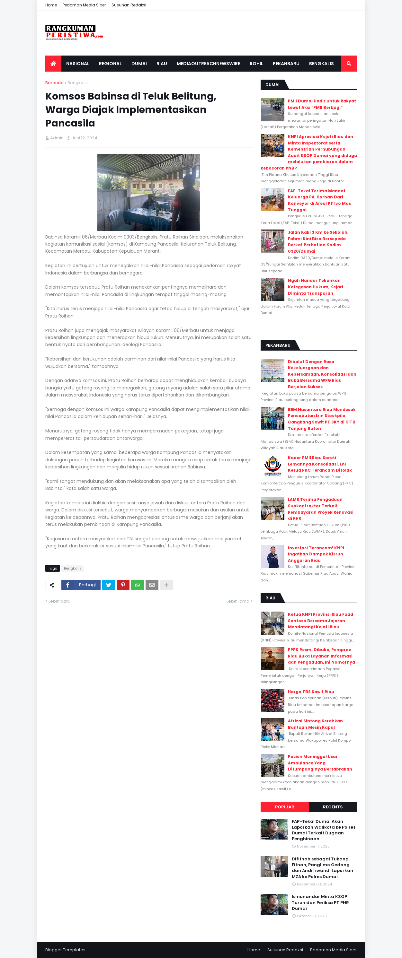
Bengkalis (77, 83)
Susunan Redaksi (129, 5)
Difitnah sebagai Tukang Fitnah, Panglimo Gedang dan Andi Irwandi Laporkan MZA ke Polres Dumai (322, 868)
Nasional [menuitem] (77, 63)
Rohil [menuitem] (256, 63)
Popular (284, 807)
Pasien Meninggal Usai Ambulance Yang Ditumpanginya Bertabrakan (320, 763)
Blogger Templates (65, 950)
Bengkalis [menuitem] (321, 63)
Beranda (54, 83)
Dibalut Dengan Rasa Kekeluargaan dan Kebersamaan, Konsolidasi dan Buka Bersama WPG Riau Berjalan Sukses (322, 374)
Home (51, 5)
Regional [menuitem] (110, 63)
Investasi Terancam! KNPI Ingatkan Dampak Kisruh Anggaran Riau (316, 554)
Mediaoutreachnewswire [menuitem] (208, 63)
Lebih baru (59, 601)
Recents (333, 807)
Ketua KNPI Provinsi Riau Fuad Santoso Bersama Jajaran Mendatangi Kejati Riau (320, 621)
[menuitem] (53, 64)
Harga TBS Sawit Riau (311, 691)
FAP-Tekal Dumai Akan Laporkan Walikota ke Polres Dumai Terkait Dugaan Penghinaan (323, 830)
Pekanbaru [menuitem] (286, 63)
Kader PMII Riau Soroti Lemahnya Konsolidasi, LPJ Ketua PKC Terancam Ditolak (320, 464)
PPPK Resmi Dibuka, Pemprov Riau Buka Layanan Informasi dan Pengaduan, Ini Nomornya (321, 656)
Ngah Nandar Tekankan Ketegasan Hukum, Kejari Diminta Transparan (315, 287)
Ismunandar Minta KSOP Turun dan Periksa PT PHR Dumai (320, 902)
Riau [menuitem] (161, 63)
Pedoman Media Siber (84, 5)
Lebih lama (238, 601)
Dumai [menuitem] (139, 63)
